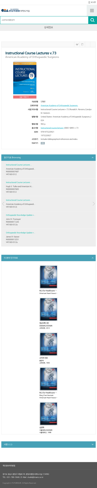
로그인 (93, 2)
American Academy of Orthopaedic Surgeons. (59, 106)
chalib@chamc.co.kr (35, 477)
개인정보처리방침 (9, 466)
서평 (8, 444)
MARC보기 (87, 44)
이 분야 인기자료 (11, 258)
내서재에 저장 (82, 44)
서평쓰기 (26, 97)
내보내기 (93, 44)
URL (42, 143)
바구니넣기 (77, 44)
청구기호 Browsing (12, 157)
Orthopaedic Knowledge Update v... (20, 215)
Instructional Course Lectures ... (19, 165)
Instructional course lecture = (52, 128)
